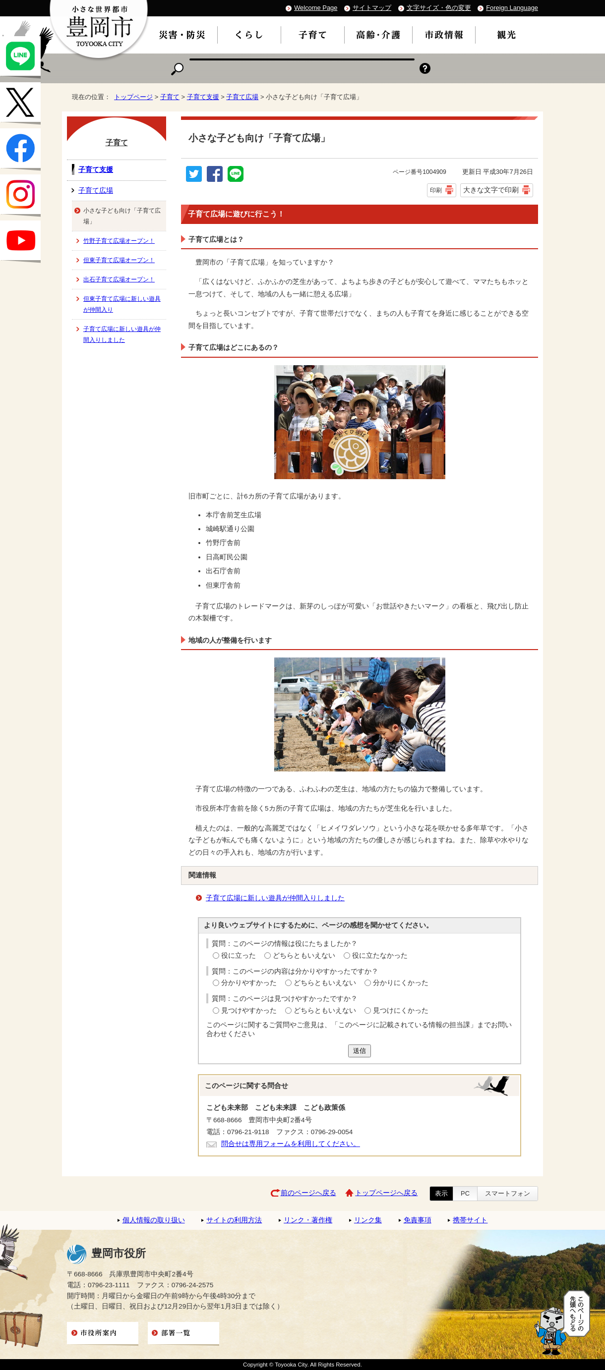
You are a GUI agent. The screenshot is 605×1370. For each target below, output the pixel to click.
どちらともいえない (304, 955)
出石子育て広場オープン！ (119, 279)
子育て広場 (242, 97)
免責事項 (417, 1220)
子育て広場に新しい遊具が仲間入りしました (275, 898)
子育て (170, 97)
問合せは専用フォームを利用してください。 (290, 1144)
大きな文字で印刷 (491, 190)
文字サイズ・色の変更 (439, 7)
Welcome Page (315, 7)
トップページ (133, 97)
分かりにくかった (400, 982)
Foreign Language (512, 7)
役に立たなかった (380, 955)
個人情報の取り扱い (153, 1220)
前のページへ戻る (308, 1193)
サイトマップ (372, 7)
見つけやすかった (249, 1010)
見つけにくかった (400, 1010)
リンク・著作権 (308, 1220)
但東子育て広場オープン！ (119, 260)
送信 (359, 1050)
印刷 (436, 190)
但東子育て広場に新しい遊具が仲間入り (122, 304)
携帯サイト (470, 1220)
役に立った (238, 955)
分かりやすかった (249, 982)
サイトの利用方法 (234, 1220)
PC (465, 1193)
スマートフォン (507, 1193)
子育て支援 (203, 97)
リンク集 (368, 1220)
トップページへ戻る (386, 1193)
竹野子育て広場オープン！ (119, 240)
